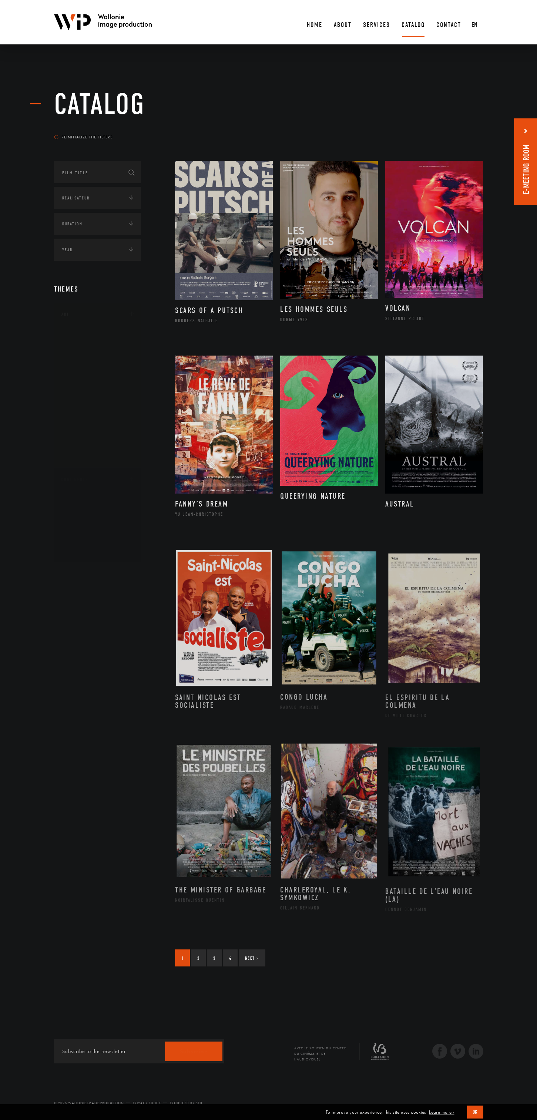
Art (65, 314)
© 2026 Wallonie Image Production (89, 1103)
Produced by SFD (186, 1103)
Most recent (469, 129)
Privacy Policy (147, 1103)
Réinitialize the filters (83, 136)
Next (251, 958)
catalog (99, 104)
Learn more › (441, 1112)
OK (475, 1112)
